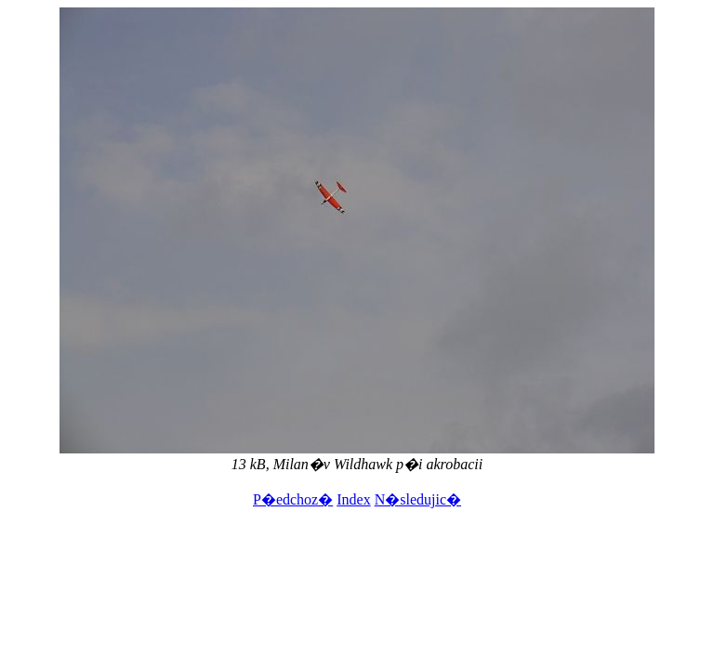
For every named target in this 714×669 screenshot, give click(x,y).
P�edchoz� (293, 499)
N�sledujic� (418, 499)
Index (353, 499)
